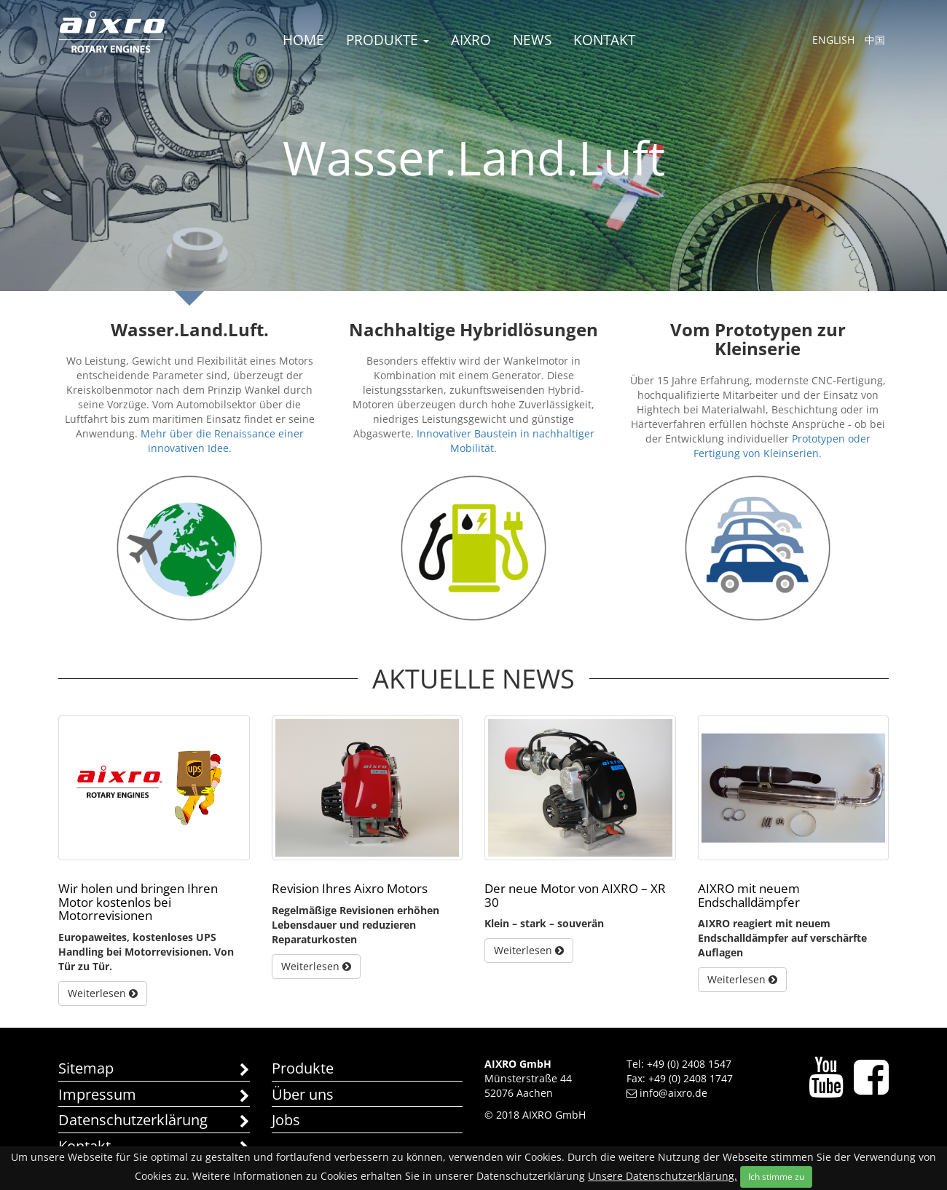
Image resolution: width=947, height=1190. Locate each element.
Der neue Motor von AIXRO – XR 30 (575, 895)
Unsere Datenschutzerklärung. (662, 1176)
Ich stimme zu (776, 1176)
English (833, 40)
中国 (875, 40)
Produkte (387, 40)
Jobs (286, 1120)
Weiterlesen (103, 993)
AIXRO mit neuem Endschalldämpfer (749, 895)
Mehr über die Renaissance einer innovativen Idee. (222, 441)
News (532, 40)
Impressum (154, 1095)
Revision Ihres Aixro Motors (350, 888)
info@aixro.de (666, 1093)
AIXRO (471, 40)
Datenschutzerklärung (154, 1121)
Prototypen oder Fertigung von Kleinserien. (782, 446)
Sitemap (154, 1069)
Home (303, 40)
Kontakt (604, 40)
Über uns (303, 1094)
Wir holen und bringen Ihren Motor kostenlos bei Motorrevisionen (138, 902)
